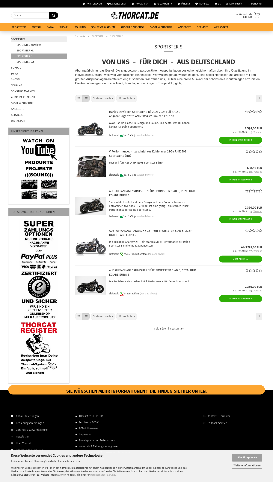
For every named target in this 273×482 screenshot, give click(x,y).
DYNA (50, 27)
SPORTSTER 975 (25, 61)
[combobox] (103, 98)
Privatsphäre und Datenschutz (97, 440)
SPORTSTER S (24, 56)
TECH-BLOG (202, 3)
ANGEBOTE (184, 27)
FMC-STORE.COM (92, 3)
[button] (79, 98)
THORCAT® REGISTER (91, 416)
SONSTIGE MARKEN (103, 27)
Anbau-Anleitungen (25, 416)
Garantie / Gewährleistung (29, 429)
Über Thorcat (21, 443)
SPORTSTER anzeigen (29, 45)
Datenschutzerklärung (102, 474)
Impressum (85, 434)
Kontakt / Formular (216, 416)
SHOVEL (64, 27)
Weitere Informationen (247, 465)
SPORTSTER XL (25, 50)
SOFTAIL (36, 27)
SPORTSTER (18, 27)
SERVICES (202, 27)
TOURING (80, 27)
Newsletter (20, 436)
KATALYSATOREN (116, 3)
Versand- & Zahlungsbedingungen (99, 446)
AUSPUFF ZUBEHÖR (132, 27)
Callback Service (215, 423)
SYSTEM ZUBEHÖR (161, 27)
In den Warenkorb (240, 140)
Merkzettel (255, 3)
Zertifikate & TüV (89, 422)
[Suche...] (53, 15)
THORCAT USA (140, 3)
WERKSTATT (221, 27)
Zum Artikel (240, 259)
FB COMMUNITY (163, 3)
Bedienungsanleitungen (27, 423)
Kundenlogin (234, 3)
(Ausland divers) (145, 135)
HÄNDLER (184, 3)
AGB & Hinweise (88, 428)
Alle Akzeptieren (247, 457)
